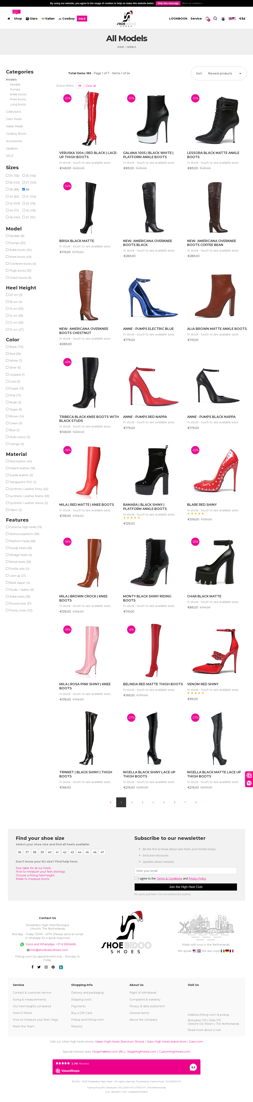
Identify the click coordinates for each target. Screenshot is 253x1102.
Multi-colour (19, 437)
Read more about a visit (204, 1030)
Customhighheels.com (174, 1051)
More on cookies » (192, 3)
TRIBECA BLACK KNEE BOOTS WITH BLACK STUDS (89, 419)
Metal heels (20, 562)
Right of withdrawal (142, 992)
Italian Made (14, 126)
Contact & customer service (32, 992)
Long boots (18, 104)
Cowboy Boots (16, 133)
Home (120, 47)
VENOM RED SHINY (202, 684)
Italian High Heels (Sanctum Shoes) (119, 1041)
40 (14, 196)
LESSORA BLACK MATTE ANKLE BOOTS (213, 155)
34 (14, 175)
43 (30, 203)
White (15, 360)
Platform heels (22, 541)
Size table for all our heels (33, 868)
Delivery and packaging (87, 992)
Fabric (15, 510)
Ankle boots (18, 94)
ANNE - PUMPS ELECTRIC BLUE (148, 329)
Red (15, 354)
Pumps (15, 89)
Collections (13, 112)
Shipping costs (81, 999)
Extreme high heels (25, 527)
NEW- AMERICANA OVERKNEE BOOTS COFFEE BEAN (211, 243)
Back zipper (19, 583)
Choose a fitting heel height (35, 875)
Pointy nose (20, 610)
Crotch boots (20, 278)
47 (30, 217)
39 (79, 85)
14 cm (16, 315)
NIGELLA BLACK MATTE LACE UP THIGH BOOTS (214, 774)
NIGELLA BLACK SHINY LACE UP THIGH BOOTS (149, 774)
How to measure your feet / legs (35, 1019)
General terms (139, 1013)
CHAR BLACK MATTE (204, 596)
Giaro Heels (14, 119)
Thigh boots (20, 270)
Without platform (24, 534)
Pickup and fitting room (87, 1019)
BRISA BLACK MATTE (76, 241)
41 (31, 196)
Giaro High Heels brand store (166, 1041)
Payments (78, 1006)
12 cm (16, 322)
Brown (16, 416)
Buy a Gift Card (81, 1013)
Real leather (20, 461)
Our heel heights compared (32, 1006)
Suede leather (21, 475)
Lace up (17, 575)
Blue (14, 430)
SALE (9, 156)
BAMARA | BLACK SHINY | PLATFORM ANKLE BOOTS (145, 507)
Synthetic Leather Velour (28, 503)
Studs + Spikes (21, 589)
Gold (14, 381)
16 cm (16, 309)
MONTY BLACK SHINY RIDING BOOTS (147, 598)
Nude (15, 402)
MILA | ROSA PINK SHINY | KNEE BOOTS (85, 686)
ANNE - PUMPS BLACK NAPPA (211, 417)
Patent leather (22, 468)
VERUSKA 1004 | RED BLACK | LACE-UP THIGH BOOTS (88, 155)
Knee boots (18, 99)
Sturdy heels (20, 548)
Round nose (20, 603)
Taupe (15, 409)
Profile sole (19, 569)
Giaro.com (196, 1041)
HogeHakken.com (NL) (108, 1051)
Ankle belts (19, 596)
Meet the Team (23, 1026)
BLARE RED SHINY (202, 505)
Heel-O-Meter (22, 1013)
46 (14, 217)
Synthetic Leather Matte (29, 496)
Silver (15, 367)
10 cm (16, 329)
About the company (143, 1019)
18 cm (15, 302)
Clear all (90, 86)
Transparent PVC (22, 482)
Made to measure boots (32, 879)
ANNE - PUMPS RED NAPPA (145, 417)
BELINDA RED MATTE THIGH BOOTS (153, 684)
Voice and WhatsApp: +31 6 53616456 (47, 944)
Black (16, 347)
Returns (76, 1026)
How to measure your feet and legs (40, 871)
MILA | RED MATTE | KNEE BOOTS (86, 505)
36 (14, 182)
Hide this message (168, 3)
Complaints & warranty (144, 999)
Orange (16, 444)
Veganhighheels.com (141, 1051)
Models (131, 47)
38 (14, 189)
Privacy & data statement (147, 1006)
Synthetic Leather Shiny (28, 489)
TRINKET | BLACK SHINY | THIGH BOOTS (85, 774)
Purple (16, 388)
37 (31, 182)
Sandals (15, 84)
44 (14, 210)
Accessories (14, 141)
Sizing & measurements (29, 999)
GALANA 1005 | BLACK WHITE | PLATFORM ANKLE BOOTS (148, 155)
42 (14, 203)
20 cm (15, 295)
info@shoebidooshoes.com (49, 950)
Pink (15, 395)
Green (15, 423)
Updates (12, 148)
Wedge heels (20, 555)
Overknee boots (22, 264)
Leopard (17, 374)
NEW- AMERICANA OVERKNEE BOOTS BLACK (147, 243)
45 (31, 210)
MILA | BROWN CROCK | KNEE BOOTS (83, 598)
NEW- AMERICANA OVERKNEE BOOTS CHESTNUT (83, 331)
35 (31, 175)
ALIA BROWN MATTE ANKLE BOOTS (217, 329)
